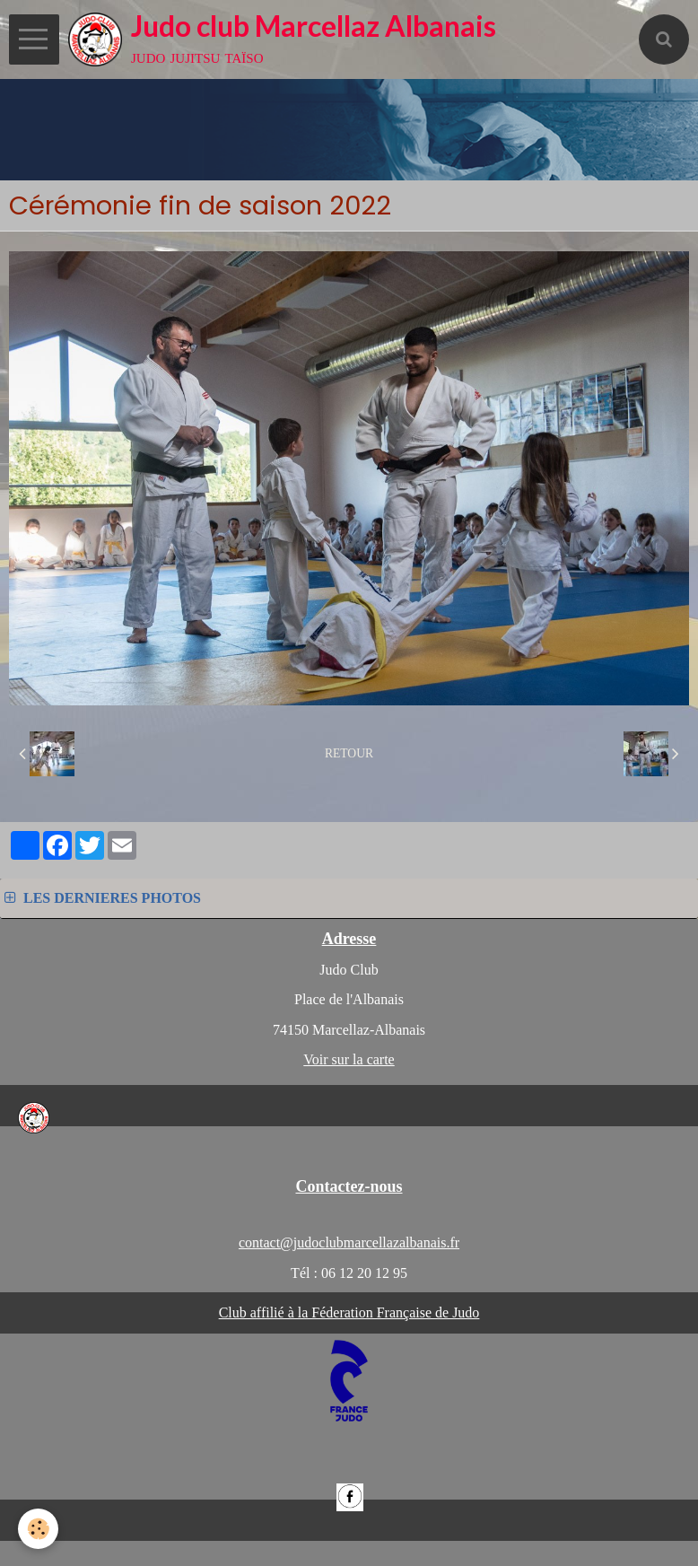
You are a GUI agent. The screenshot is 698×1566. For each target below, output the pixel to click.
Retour (349, 753)
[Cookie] (38, 1529)
